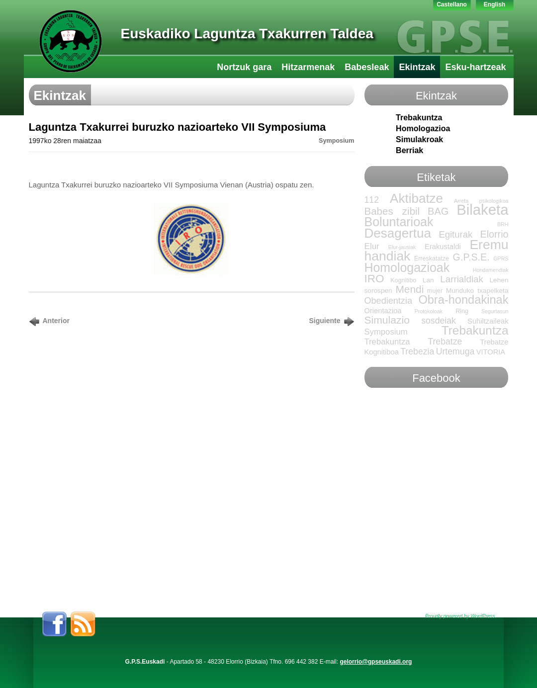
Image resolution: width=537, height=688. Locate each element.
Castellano (452, 4)
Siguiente (324, 321)
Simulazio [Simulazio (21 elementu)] (387, 320)
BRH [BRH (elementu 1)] (503, 224)
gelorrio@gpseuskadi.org (376, 661)
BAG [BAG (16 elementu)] (438, 211)
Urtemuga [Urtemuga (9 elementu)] (455, 351)
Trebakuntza (419, 117)
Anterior (56, 321)
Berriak (409, 150)
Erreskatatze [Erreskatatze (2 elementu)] (431, 258)
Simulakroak (419, 139)
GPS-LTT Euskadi (70, 41)
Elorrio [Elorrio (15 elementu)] (494, 234)
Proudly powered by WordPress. (460, 616)
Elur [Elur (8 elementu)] (372, 246)
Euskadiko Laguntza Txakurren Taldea (247, 33)
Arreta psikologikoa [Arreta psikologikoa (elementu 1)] (481, 201)
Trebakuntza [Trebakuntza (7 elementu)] (387, 341)
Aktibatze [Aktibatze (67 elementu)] (416, 198)
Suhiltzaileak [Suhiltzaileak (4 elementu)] (487, 321)
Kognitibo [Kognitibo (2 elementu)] (403, 280)
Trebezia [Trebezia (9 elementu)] (417, 351)
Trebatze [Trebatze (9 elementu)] (445, 341)
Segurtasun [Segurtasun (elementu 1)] (495, 311)
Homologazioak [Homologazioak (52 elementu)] (407, 267)
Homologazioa (423, 128)
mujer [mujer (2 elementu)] (435, 290)
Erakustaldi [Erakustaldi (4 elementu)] (443, 247)
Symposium (336, 140)
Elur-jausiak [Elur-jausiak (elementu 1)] (402, 247)
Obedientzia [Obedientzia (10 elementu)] (388, 301)
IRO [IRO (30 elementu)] (374, 278)
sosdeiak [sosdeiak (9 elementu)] (438, 321)
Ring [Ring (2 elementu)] (461, 311)
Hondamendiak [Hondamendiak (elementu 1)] (491, 270)
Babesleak (367, 67)
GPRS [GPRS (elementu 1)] (500, 258)
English (494, 4)
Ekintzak (417, 67)
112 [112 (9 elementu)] (371, 200)
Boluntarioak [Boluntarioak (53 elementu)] (399, 222)
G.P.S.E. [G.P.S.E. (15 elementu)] (471, 257)
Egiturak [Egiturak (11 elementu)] (455, 234)
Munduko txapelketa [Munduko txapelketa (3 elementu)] (477, 290)
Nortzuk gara (244, 67)
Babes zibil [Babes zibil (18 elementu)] (392, 211)
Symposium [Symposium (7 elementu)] (386, 332)
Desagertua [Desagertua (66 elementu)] (398, 233)
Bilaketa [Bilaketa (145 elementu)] (482, 209)
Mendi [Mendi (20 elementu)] (409, 289)
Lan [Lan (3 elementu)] (428, 280)
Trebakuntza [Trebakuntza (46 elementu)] (475, 330)
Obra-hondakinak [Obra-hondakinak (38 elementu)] (463, 299)
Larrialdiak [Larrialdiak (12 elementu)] (461, 279)
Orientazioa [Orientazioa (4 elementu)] (383, 311)
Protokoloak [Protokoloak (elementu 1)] (429, 311)
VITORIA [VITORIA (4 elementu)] (490, 352)
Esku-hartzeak (475, 67)
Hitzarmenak (308, 67)
